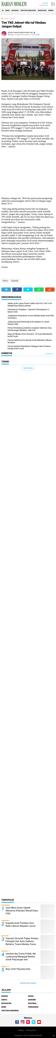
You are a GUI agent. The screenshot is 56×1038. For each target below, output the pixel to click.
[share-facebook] (17, 289)
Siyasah (12, 18)
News (7, 10)
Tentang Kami (31, 1030)
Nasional (32, 1003)
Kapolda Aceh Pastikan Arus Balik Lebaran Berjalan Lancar (21, 924)
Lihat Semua (28, 368)
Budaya (4, 996)
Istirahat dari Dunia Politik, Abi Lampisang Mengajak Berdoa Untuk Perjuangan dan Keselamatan (21, 958)
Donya (4, 1000)
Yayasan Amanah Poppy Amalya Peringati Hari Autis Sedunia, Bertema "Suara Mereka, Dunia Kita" (22, 942)
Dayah (31, 996)
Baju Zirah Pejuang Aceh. (18, 969)
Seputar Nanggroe (28, 10)
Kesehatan (42, 10)
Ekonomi (15, 10)
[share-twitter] (28, 289)
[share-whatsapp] (39, 289)
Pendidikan (33, 1007)
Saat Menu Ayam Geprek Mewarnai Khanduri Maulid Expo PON (22, 910)
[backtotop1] (53, 1035)
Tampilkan (49, 354)
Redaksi (21, 1030)
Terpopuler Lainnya (28, 983)
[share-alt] (6, 289)
